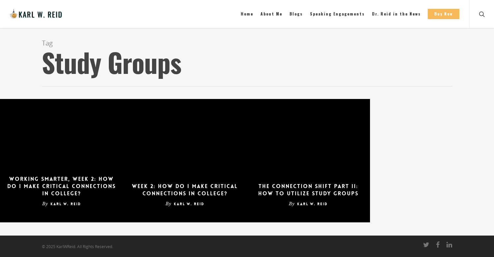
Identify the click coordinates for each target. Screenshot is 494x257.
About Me (271, 13)
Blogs (296, 13)
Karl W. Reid (65, 204)
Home (247, 13)
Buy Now (443, 13)
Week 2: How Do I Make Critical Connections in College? (185, 190)
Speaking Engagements (337, 13)
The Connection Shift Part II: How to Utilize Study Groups (308, 190)
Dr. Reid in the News (396, 13)
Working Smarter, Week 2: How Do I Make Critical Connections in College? (61, 186)
